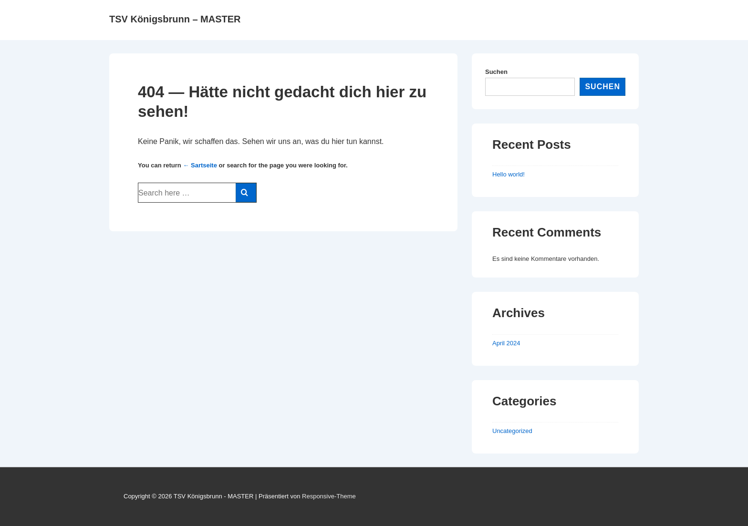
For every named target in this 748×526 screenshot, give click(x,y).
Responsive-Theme (329, 496)
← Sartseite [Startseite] (200, 165)
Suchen (496, 71)
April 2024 (506, 343)
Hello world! (508, 174)
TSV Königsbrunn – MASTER (175, 19)
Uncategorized (512, 430)
